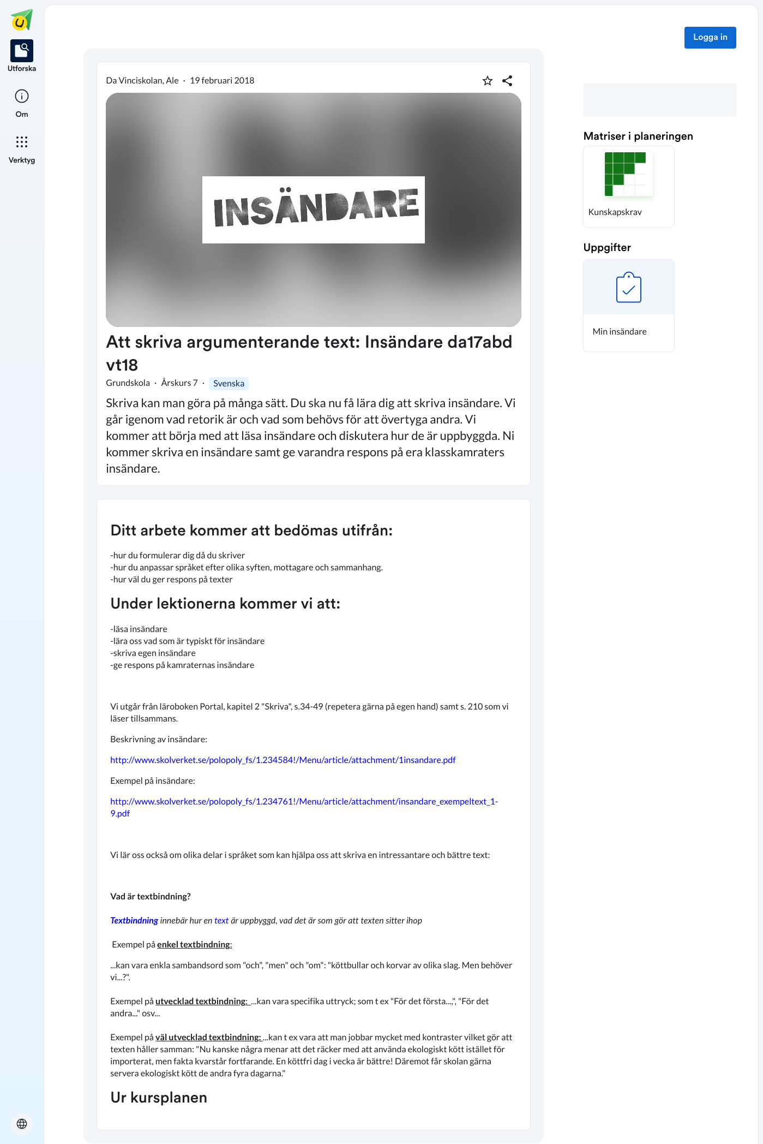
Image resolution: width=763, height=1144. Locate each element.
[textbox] (313, 814)
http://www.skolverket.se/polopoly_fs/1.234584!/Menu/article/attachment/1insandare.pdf (282, 760)
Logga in (710, 37)
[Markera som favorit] (487, 81)
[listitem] (22, 56)
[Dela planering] (507, 81)
